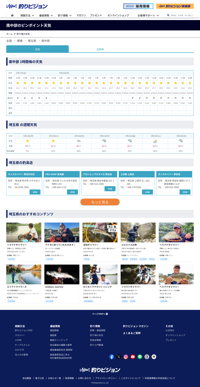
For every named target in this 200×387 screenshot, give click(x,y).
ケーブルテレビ (22, 344)
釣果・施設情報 (97, 330)
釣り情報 (95, 326)
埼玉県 (32, 40)
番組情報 (55, 326)
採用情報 (69, 378)
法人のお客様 (21, 354)
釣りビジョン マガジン (136, 326)
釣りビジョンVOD (23, 330)
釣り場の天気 (23, 33)
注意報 (100, 49)
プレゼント (170, 340)
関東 (20, 40)
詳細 (35, 192)
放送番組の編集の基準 (61, 344)
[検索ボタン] (168, 15)
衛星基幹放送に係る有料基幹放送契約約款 (61, 356)
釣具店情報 (95, 340)
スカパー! (19, 335)
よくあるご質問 (131, 333)
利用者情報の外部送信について (160, 378)
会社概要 (26, 378)
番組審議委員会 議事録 (61, 349)
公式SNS (169, 330)
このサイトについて (131, 378)
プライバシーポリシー (106, 378)
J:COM (18, 340)
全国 (9, 40)
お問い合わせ (84, 378)
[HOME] (12, 15)
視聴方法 (20, 326)
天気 (37, 49)
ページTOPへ (100, 313)
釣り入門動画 (96, 344)
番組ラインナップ (59, 340)
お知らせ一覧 (54, 378)
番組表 (53, 335)
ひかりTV (19, 349)
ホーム (9, 33)
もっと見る (100, 201)
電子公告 (39, 378)
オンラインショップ (175, 335)
